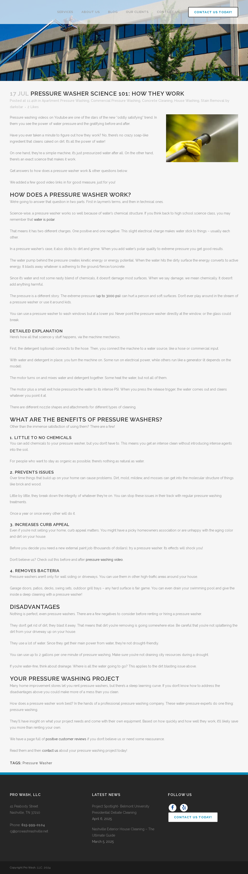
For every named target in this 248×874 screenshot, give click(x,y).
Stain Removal (212, 101)
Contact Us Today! (208, 12)
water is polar (44, 219)
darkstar (16, 107)
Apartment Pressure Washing (65, 101)
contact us (50, 750)
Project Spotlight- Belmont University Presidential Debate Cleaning (120, 809)
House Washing (186, 101)
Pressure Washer (37, 763)
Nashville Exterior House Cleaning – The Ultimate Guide (123, 832)
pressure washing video (104, 560)
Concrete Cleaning (157, 101)
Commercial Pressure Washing (115, 101)
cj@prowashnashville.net (29, 831)
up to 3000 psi (108, 296)
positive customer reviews (66, 739)
